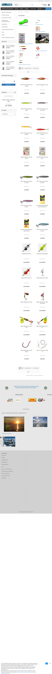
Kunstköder (33, 8)
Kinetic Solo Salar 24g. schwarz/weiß (42, 109)
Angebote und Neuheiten (7, 8)
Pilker (21, 55)
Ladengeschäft (5, 459)
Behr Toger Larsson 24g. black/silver (42, 182)
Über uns (48, 8)
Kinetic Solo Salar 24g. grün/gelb (26, 109)
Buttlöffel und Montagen (24, 22)
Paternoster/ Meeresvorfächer (41, 48)
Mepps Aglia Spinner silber (42, 277)
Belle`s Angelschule (5, 473)
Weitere (39, 8)
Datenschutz (35, 386)
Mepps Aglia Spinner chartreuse (26, 327)
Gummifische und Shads (40, 29)
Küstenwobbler (23, 48)
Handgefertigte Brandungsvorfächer (26, 38)
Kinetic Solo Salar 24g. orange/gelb (26, 133)
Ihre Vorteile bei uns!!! (6, 475)
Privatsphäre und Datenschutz (7, 471)
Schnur (26, 8)
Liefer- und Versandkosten (7, 468)
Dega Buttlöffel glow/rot (26, 277)
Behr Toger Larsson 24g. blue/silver (42, 230)
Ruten (21, 8)
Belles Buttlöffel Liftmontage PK (26, 158)
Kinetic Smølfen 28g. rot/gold (42, 85)
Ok (46, 663)
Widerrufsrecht (18, 386)
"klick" (45, 416)
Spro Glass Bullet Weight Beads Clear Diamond (42, 206)
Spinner (37, 55)
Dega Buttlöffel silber (26, 253)
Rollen (16, 8)
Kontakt (34, 387)
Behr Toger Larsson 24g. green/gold (26, 182)
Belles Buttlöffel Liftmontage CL (42, 158)
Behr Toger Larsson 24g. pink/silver (26, 206)
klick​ (10, 433)
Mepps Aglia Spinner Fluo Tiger (42, 327)
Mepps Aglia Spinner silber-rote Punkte (42, 302)
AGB (23, 387)
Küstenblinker (42, 38)
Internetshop (21, 511)
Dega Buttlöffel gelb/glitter (42, 253)
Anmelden (8, 84)
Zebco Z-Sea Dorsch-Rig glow (42, 351)
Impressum (28, 387)
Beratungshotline (5, 464)
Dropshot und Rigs (39, 22)
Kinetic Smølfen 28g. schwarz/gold (26, 85)
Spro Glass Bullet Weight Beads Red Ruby (26, 230)
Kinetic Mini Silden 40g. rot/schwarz (42, 133)
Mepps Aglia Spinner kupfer (26, 302)
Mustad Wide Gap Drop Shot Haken (26, 351)
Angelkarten (4, 478)
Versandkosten (27, 386)
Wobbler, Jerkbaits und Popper (25, 62)
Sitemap (18, 387)
